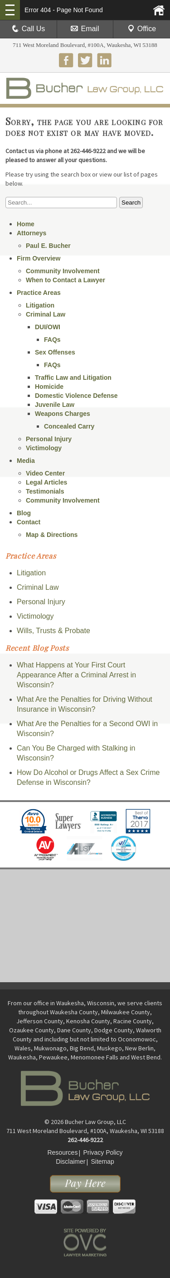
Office (141, 29)
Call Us (28, 29)
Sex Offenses (55, 352)
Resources (62, 1152)
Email (85, 29)
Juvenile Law (54, 404)
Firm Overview (39, 258)
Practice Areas (39, 292)
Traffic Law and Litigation (73, 377)
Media (26, 460)
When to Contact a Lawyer (65, 280)
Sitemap (102, 1161)
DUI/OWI (47, 327)
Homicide (49, 386)
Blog (24, 513)
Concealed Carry (69, 426)
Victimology (44, 448)
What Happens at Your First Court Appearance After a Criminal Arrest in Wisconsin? (76, 675)
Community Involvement (63, 271)
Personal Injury (49, 439)
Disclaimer (70, 1161)
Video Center (45, 473)
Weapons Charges (62, 413)
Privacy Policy (102, 1152)
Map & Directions (52, 534)
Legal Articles (46, 482)
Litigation (40, 305)
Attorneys (31, 233)
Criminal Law (45, 314)
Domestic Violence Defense (76, 395)
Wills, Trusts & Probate (53, 630)
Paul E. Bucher (48, 245)
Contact (28, 522)
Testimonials (45, 491)
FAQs (52, 339)
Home (25, 224)
